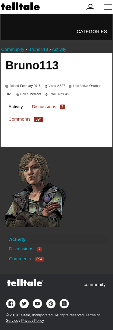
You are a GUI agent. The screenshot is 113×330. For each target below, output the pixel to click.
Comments (25, 119)
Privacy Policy (32, 320)
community (94, 284)
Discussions (48, 106)
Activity (15, 106)
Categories (92, 31)
